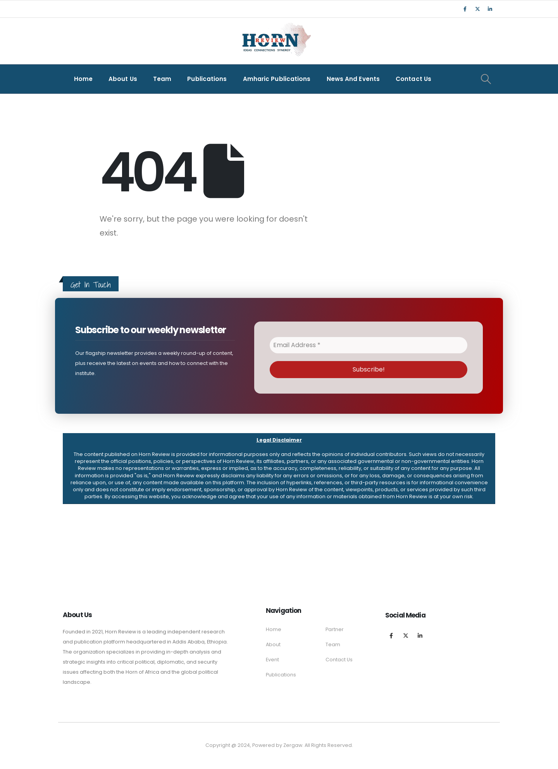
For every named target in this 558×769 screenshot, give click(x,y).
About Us (122, 79)
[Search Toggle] (486, 79)
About (273, 644)
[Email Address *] (368, 345)
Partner (335, 629)
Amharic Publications (277, 79)
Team (162, 79)
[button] (279, 468)
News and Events (353, 79)
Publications (207, 79)
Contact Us (413, 79)
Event (272, 659)
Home (83, 79)
